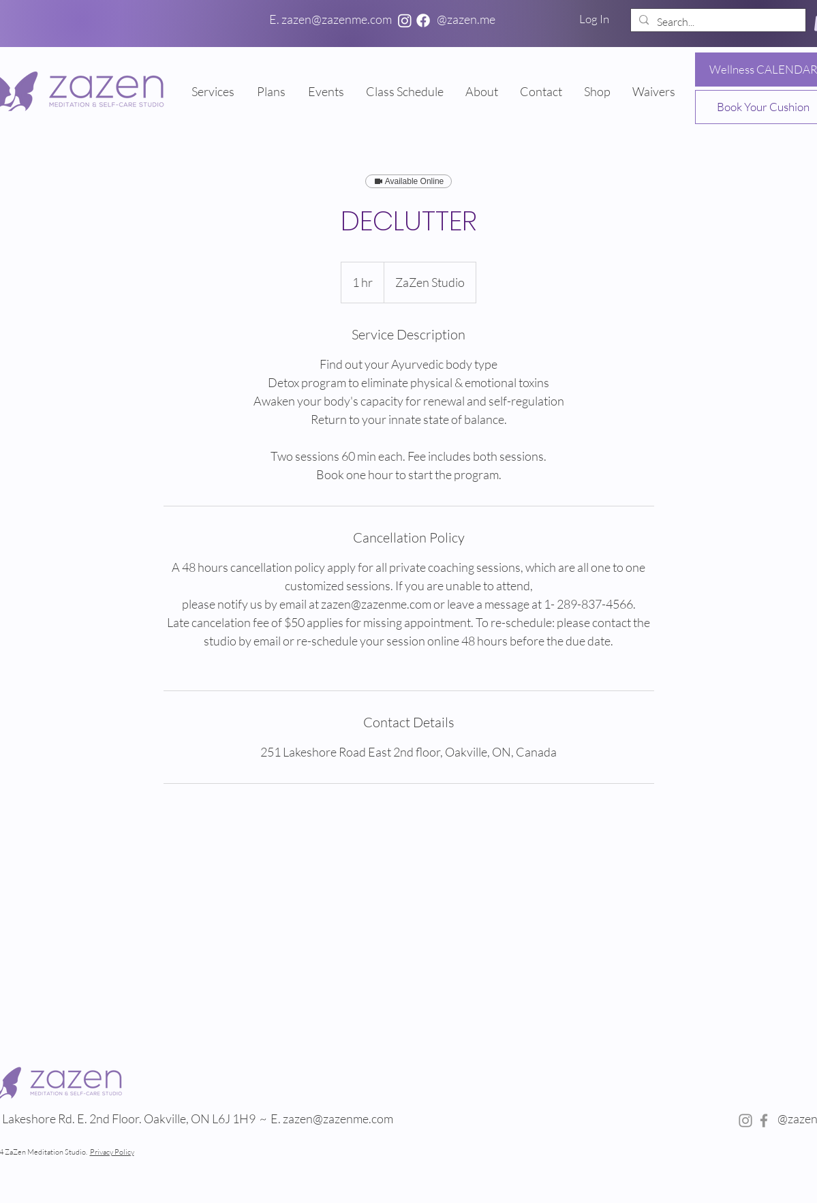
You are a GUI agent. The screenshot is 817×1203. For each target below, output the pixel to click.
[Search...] (717, 22)
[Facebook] (423, 20)
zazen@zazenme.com (339, 1118)
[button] (272, 91)
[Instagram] (405, 20)
